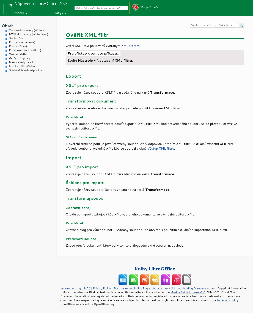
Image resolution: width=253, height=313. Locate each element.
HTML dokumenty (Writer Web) (28, 34)
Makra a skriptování (21, 62)
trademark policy (227, 300)
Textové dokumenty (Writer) (26, 30)
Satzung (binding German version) (193, 288)
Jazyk (59, 12)
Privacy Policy (102, 288)
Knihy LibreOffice (154, 268)
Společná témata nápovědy (25, 70)
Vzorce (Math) (18, 54)
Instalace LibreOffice (22, 66)
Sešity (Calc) (17, 38)
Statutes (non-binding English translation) (140, 288)
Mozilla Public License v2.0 (187, 292)
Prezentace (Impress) (22, 42)
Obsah (7, 25)
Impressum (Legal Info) (75, 288)
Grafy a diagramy (19, 58)
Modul (19, 12)
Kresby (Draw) (18, 46)
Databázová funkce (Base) (25, 50)
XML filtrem (130, 45)
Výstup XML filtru (160, 148)
